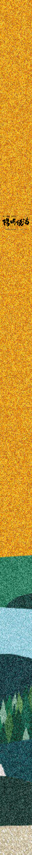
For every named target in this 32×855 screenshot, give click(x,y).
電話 (2, 802)
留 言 (2, 809)
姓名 (2, 789)
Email (3, 796)
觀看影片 (16, 532)
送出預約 (27, 823)
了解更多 (16, 113)
